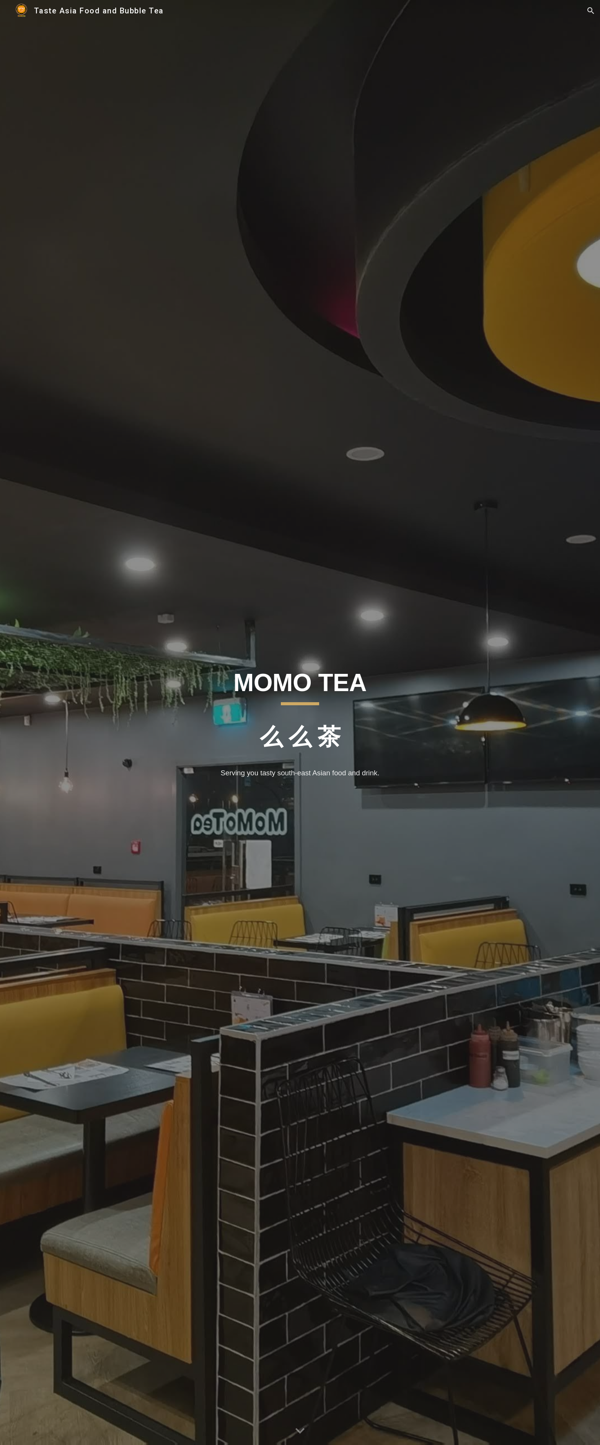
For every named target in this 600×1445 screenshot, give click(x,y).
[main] (300, 712)
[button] (591, 11)
